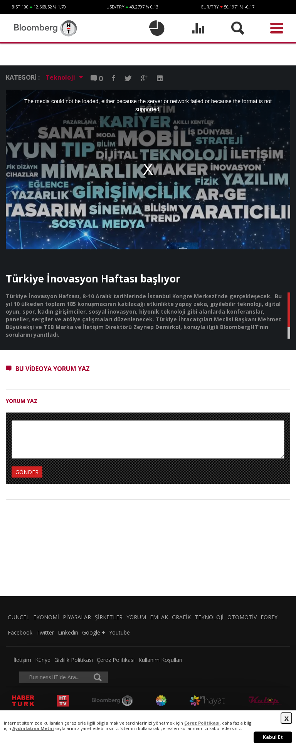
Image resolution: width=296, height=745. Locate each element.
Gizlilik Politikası (73, 659)
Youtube (119, 632)
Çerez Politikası (116, 659)
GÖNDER (27, 472)
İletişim (22, 659)
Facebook (20, 632)
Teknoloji (64, 77)
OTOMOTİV (242, 617)
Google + (93, 632)
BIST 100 (20, 7)
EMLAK (159, 617)
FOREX (269, 617)
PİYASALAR (77, 617)
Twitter (45, 632)
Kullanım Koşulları (160, 659)
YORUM (136, 617)
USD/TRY (115, 7)
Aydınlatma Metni (33, 728)
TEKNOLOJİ (209, 617)
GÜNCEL (18, 617)
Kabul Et (273, 737)
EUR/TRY (210, 7)
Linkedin (68, 632)
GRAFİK (181, 617)
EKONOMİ (46, 617)
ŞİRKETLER (109, 617)
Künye (42, 659)
